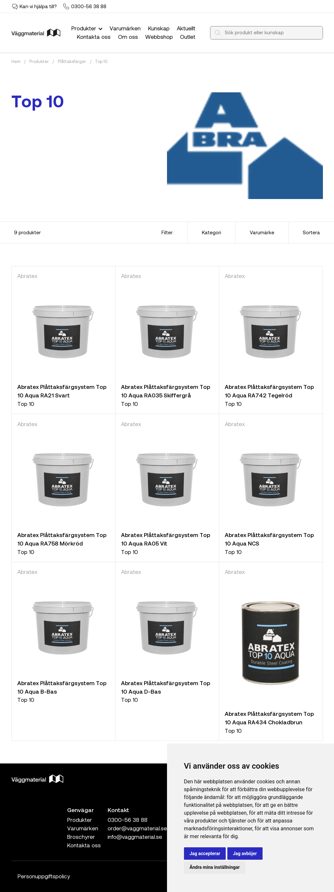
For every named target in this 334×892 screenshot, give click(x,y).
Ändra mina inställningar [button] (215, 867)
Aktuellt (186, 28)
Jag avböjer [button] (245, 853)
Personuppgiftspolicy (44, 876)
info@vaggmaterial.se (135, 836)
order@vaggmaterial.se (137, 828)
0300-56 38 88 (88, 6)
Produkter (87, 28)
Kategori (211, 232)
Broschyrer (81, 836)
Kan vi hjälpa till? (38, 6)
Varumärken (125, 28)
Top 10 (101, 61)
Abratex (27, 275)
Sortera (311, 232)
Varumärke (262, 232)
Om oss (128, 36)
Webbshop (159, 36)
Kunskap (159, 28)
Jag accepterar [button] (205, 853)
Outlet (187, 36)
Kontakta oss (94, 36)
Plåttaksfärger (72, 61)
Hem (16, 61)
